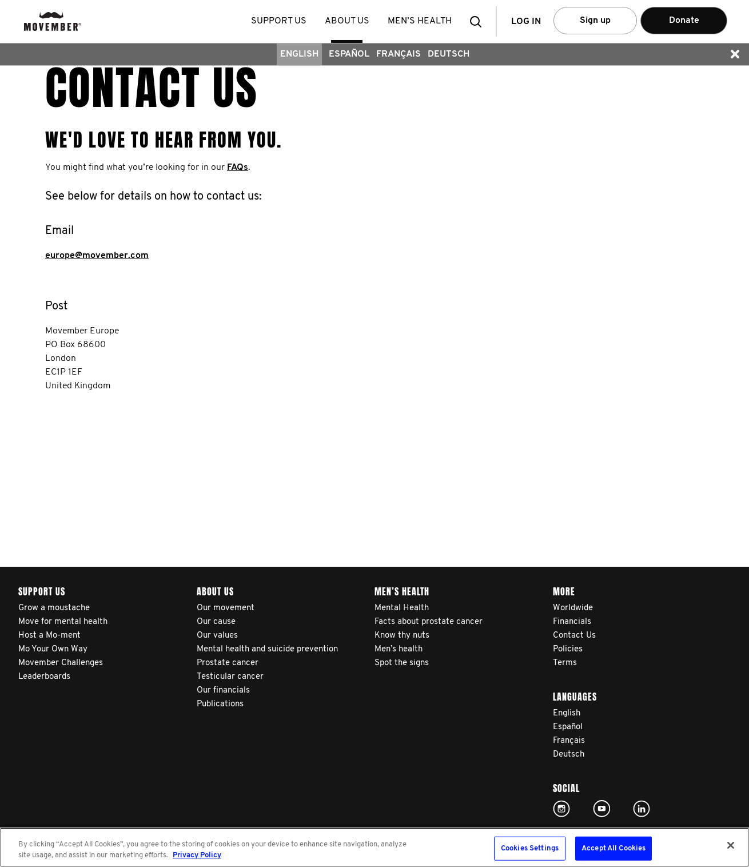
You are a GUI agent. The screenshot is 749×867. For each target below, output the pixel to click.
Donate (684, 20)
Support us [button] (280, 21)
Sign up (595, 20)
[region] (374, 847)
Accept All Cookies (613, 848)
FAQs (237, 167)
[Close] (730, 845)
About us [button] (348, 21)
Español (349, 54)
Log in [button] (526, 21)
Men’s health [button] (421, 21)
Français (398, 54)
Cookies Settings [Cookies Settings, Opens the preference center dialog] (530, 848)
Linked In (641, 808)
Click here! (561, 808)
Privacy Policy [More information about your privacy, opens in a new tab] (197, 855)
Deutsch (448, 54)
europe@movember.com (97, 255)
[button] (479, 21)
